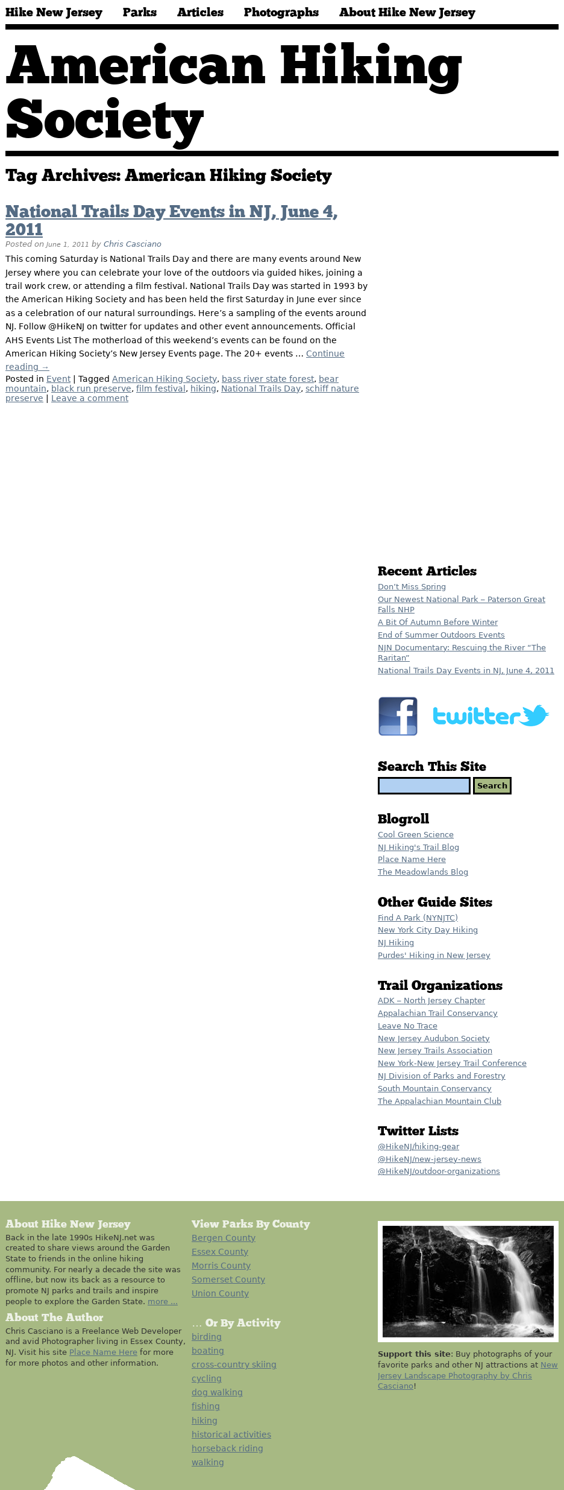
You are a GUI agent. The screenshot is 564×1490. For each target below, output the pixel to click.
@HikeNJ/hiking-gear (418, 1146)
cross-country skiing (234, 1364)
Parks (140, 12)
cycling (207, 1378)
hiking (203, 388)
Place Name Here (412, 859)
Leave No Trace (407, 1025)
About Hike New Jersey (407, 12)
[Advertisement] (438, 363)
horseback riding (227, 1448)
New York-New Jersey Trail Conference (452, 1063)
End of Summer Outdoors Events (441, 634)
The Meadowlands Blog (423, 872)
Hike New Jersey (53, 12)
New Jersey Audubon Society (434, 1038)
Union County (220, 1293)
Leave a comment (89, 398)
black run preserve (91, 388)
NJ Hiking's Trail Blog (418, 847)
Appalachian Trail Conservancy (438, 1013)
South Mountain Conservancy (435, 1088)
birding (207, 1337)
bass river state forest (268, 379)
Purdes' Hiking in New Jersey (434, 955)
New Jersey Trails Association (435, 1050)
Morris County (221, 1265)
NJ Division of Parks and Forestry (442, 1075)
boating (208, 1350)
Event (58, 379)
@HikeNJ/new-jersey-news (429, 1159)
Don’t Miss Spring (412, 586)
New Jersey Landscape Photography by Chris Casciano (468, 1375)
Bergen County (223, 1238)
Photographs (281, 12)
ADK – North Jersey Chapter (431, 1000)
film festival (161, 388)
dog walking (217, 1392)
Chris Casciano (132, 244)
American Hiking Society (164, 379)
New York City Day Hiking (428, 929)
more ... (163, 1301)
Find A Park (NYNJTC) (418, 917)
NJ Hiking (396, 942)
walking (208, 1462)
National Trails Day (261, 388)
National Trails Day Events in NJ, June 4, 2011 (466, 670)
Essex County (220, 1252)
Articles (200, 12)
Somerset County (228, 1279)
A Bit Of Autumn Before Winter (438, 622)
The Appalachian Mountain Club (439, 1101)
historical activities (231, 1434)
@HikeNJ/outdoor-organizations (439, 1171)
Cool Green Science (416, 834)
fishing (206, 1406)
